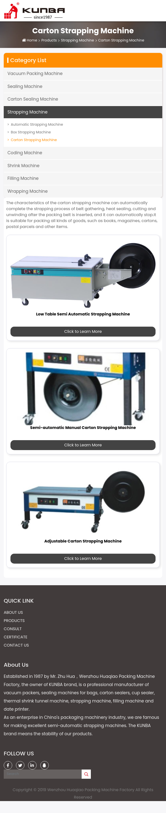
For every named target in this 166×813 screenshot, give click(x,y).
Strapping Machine (77, 40)
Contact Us (16, 645)
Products (49, 40)
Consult (13, 629)
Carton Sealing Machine (32, 99)
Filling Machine (23, 178)
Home (32, 40)
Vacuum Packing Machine (35, 74)
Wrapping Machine (27, 191)
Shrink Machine (23, 166)
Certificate (15, 637)
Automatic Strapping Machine (37, 124)
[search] (86, 774)
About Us (13, 612)
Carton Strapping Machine (34, 139)
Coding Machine (24, 153)
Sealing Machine (24, 86)
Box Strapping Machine (31, 132)
